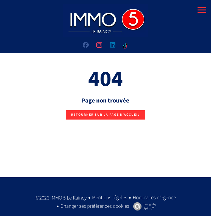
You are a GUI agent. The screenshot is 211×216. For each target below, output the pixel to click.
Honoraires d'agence (154, 197)
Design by (143, 206)
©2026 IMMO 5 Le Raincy (61, 198)
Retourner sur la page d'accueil (105, 114)
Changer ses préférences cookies (94, 206)
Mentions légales (109, 197)
